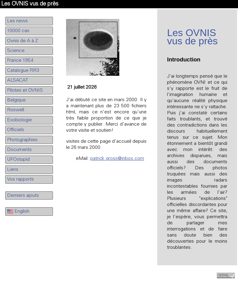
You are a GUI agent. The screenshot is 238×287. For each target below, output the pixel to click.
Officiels (15, 129)
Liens (12, 169)
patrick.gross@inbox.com (117, 158)
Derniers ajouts (23, 195)
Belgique (16, 100)
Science (15, 50)
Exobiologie (19, 120)
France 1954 (20, 60)
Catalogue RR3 (23, 70)
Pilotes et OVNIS (25, 90)
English (18, 211)
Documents (19, 149)
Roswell (15, 110)
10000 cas (18, 30)
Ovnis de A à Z (22, 41)
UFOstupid (18, 159)
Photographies (22, 140)
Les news (17, 21)
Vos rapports (20, 179)
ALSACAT (17, 80)
